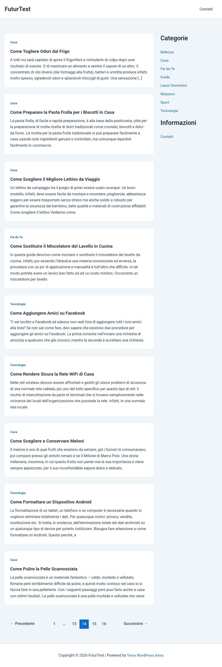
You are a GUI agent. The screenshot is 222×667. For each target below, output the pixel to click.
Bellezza (167, 52)
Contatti (207, 9)
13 (74, 623)
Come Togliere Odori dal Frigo (41, 51)
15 (94, 623)
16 (104, 623)
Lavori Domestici (174, 85)
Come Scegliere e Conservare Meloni (48, 441)
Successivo (135, 623)
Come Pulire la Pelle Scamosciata (45, 569)
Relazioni (168, 94)
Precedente (23, 623)
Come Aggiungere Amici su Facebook (49, 313)
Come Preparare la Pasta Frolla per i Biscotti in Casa (64, 112)
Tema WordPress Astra (145, 655)
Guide (165, 77)
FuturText (18, 9)
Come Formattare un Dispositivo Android (52, 502)
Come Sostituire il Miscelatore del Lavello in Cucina (63, 246)
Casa (13, 42)
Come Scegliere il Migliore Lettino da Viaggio (57, 179)
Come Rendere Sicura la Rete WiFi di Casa (53, 374)
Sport (165, 102)
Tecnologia (18, 304)
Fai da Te (16, 237)
